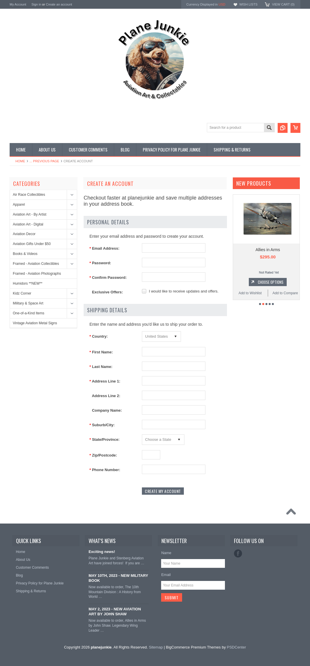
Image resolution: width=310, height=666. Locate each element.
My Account (18, 4)
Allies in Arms (268, 249)
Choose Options (270, 282)
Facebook (238, 553)
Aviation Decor (24, 234)
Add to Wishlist (250, 293)
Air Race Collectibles (29, 195)
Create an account (59, 4)
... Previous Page (44, 161)
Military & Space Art (28, 303)
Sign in (36, 4)
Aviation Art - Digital (28, 224)
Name (166, 553)
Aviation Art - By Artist (29, 214)
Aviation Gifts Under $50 (32, 244)
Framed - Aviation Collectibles (36, 264)
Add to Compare (285, 293)
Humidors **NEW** (27, 283)
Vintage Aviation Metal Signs (35, 323)
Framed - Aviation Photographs (37, 274)
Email (166, 574)
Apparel (19, 204)
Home (20, 161)
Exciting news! (102, 551)
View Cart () (283, 4)
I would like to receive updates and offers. (184, 291)
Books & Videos (25, 254)
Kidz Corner (22, 293)
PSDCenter (236, 647)
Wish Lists (248, 4)
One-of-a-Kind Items (28, 313)
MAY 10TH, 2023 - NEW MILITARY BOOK (118, 578)
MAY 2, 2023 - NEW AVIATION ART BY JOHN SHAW (115, 611)
